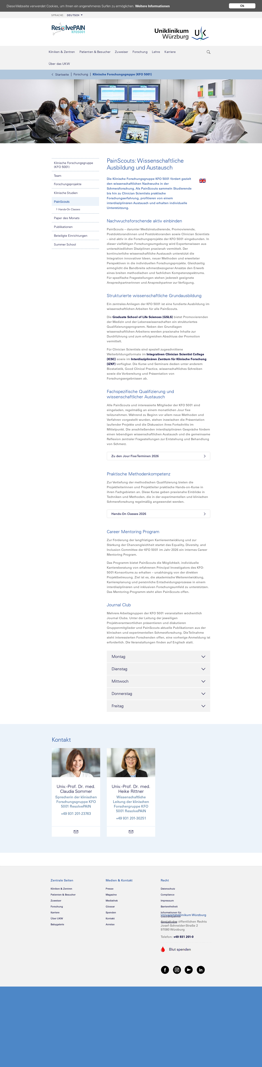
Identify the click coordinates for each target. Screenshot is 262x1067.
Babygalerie (57, 924)
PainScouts (62, 201)
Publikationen (63, 227)
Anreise (110, 924)
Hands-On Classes (68, 209)
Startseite (60, 74)
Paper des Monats (66, 218)
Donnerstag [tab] (158, 694)
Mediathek (112, 900)
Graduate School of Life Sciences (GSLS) (143, 317)
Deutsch (65, 15)
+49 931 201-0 (183, 937)
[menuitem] (66, 15)
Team (57, 176)
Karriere (55, 912)
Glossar (110, 906)
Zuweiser (56, 900)
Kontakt (110, 918)
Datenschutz (168, 888)
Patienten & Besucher (63, 894)
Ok (242, 6)
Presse (109, 888)
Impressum (167, 900)
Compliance (167, 894)
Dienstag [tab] (158, 669)
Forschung (81, 74)
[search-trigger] (209, 52)
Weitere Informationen (152, 6)
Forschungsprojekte (67, 184)
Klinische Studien (66, 193)
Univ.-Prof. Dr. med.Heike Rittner (131, 789)
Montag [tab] (158, 657)
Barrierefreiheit (169, 906)
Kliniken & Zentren (61, 888)
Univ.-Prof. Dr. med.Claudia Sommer (76, 789)
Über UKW (57, 918)
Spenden (111, 912)
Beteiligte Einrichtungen (70, 236)
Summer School (65, 244)
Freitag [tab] (158, 706)
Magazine (111, 894)
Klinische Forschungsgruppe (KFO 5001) (122, 74)
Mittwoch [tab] (158, 681)
